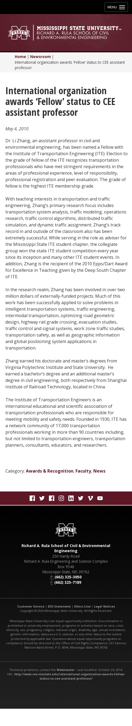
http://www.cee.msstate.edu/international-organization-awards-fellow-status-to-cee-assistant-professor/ (69, 676)
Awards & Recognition (49, 471)
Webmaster (65, 670)
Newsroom (40, 56)
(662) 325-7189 (67, 582)
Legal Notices (104, 606)
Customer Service (30, 606)
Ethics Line (82, 606)
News (99, 471)
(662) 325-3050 (68, 576)
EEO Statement (59, 606)
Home (20, 56)
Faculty (83, 471)
